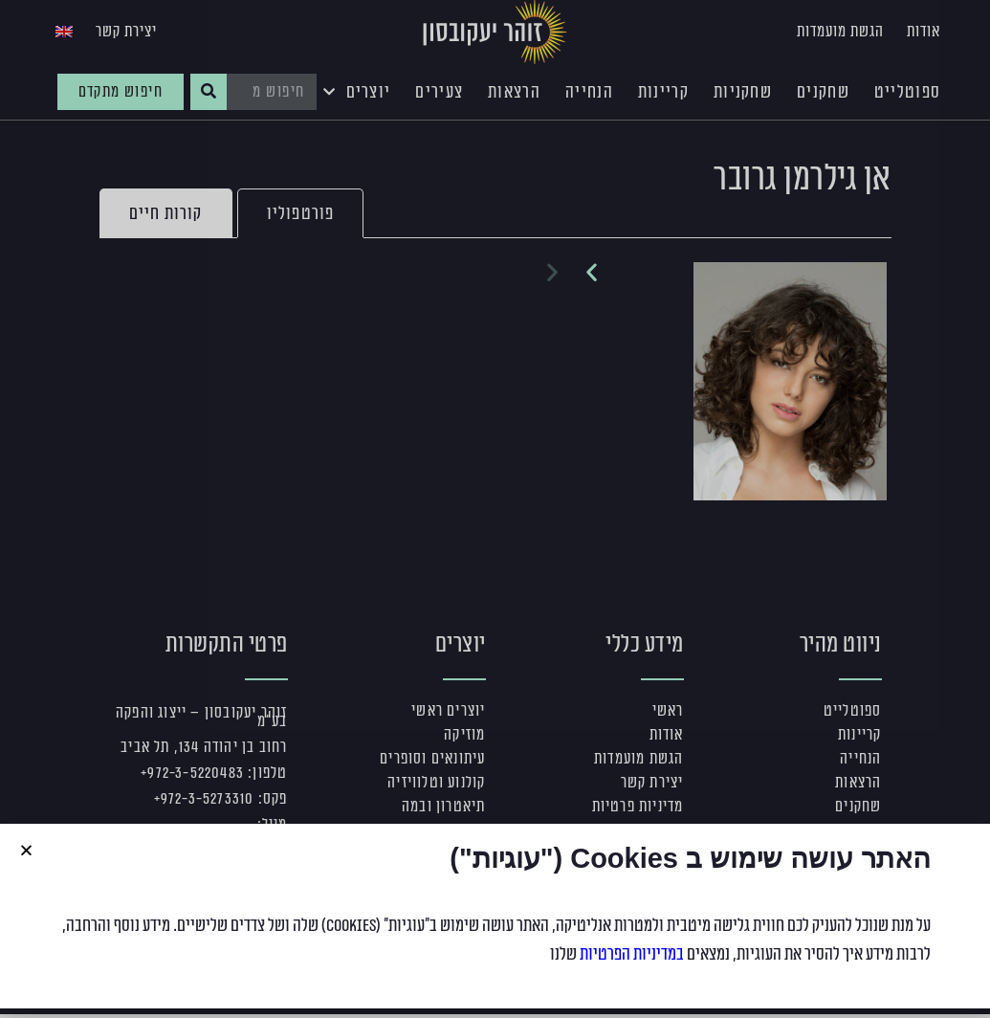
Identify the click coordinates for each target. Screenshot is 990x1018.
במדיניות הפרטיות (632, 953)
